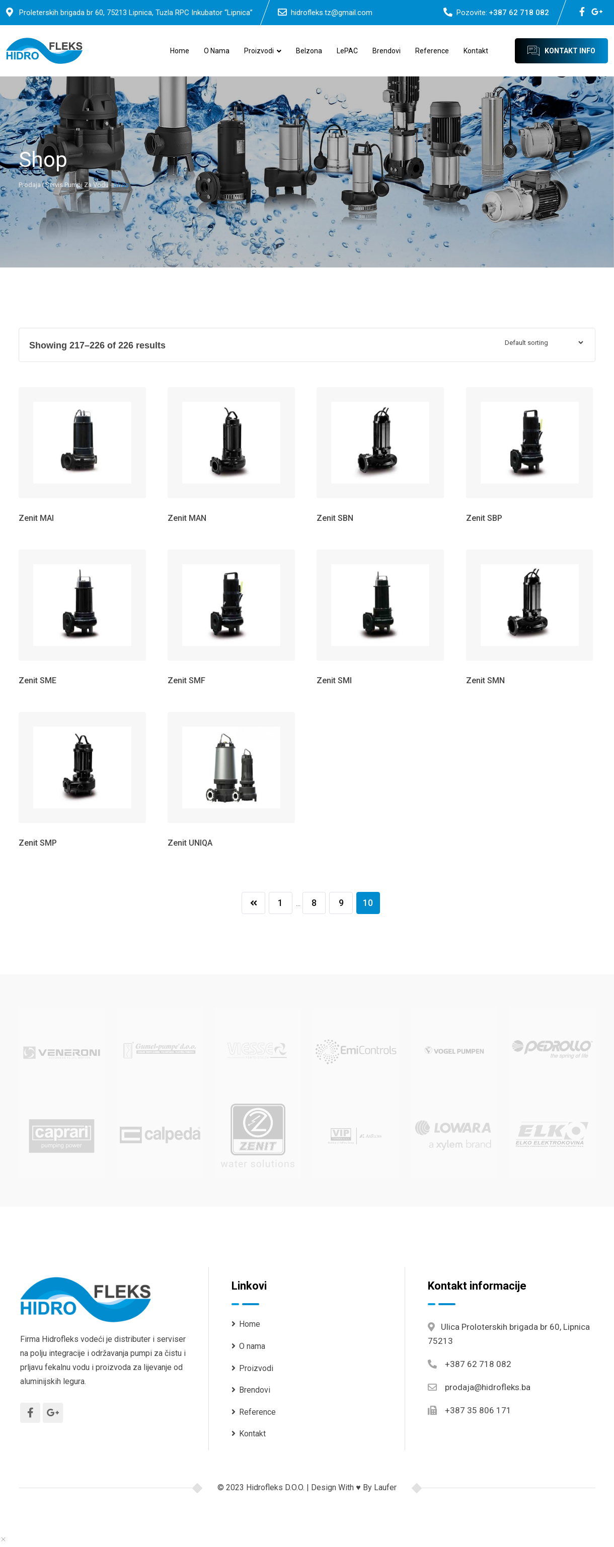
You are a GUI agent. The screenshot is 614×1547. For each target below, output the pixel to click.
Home (179, 51)
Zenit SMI (334, 680)
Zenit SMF (186, 680)
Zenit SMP (38, 843)
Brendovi (386, 51)
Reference (432, 51)
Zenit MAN (187, 518)
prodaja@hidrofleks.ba (487, 1388)
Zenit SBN (335, 518)
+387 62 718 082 (519, 12)
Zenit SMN (485, 680)
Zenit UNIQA (190, 843)
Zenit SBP (484, 518)
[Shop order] (544, 342)
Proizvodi (259, 51)
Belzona (309, 51)
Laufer (385, 1488)
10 (369, 903)
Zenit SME (37, 680)
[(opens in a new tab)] (62, 1050)
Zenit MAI (36, 518)
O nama (216, 51)
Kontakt (476, 51)
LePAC (347, 51)
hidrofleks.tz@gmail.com (331, 12)
